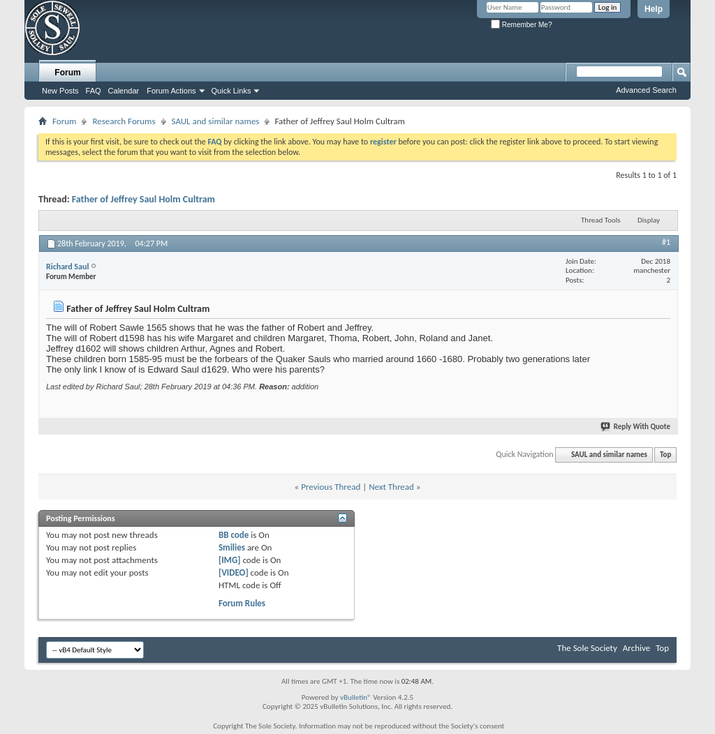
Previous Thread (330, 486)
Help (653, 9)
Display (648, 220)
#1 (666, 242)
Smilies (232, 547)
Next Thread (391, 486)
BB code (234, 535)
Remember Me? (521, 25)
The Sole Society (587, 648)
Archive (636, 648)
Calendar (124, 91)
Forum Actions (171, 91)
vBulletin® (355, 697)
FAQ (93, 91)
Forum (67, 72)
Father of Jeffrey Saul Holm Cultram (143, 199)
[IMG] (230, 560)
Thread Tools (601, 220)
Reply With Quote (636, 426)
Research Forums (123, 121)
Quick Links (231, 91)
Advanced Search (646, 90)
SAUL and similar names (216, 121)
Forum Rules (242, 603)
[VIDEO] (234, 572)
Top (665, 454)
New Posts (60, 91)
